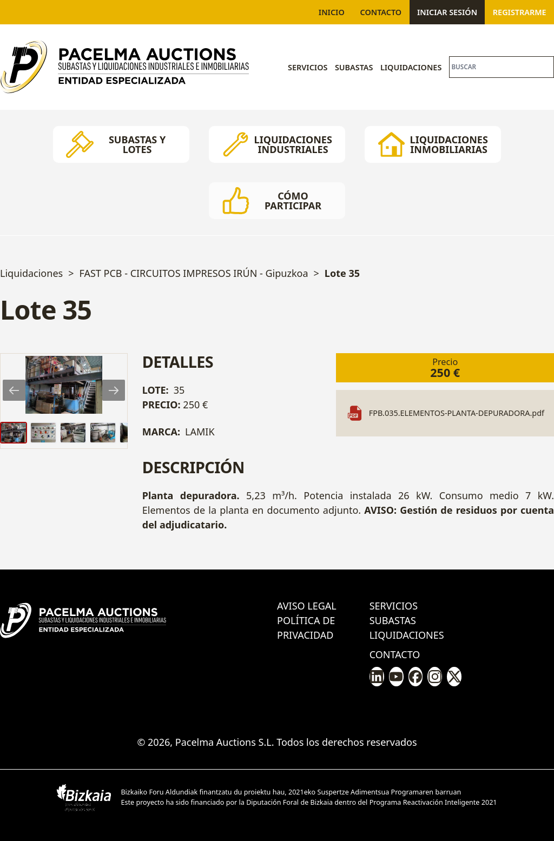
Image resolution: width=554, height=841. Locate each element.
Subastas (354, 67)
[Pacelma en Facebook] (415, 676)
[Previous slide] (14, 390)
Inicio (332, 12)
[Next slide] (113, 390)
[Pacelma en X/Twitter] (454, 676)
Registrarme (519, 12)
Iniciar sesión (447, 12)
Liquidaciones (410, 67)
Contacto (381, 12)
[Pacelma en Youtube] (396, 676)
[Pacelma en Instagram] (434, 676)
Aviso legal (307, 605)
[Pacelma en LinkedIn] (377, 676)
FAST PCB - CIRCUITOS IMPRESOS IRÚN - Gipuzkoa (193, 273)
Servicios (307, 67)
